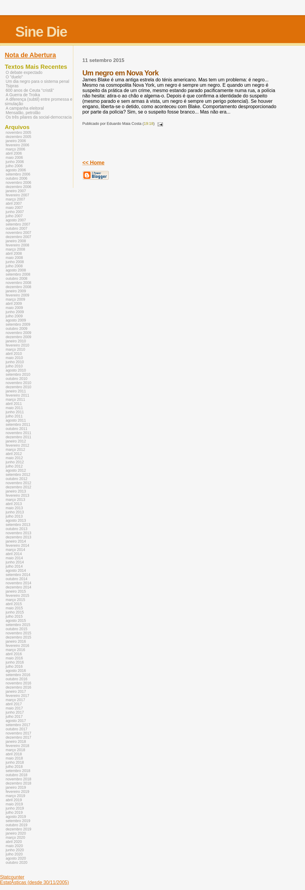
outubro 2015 (16, 629)
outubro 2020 (16, 863)
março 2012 (15, 450)
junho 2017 (15, 712)
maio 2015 (14, 608)
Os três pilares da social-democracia (39, 117)
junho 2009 (15, 312)
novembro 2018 (18, 779)
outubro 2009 (16, 329)
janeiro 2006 (16, 141)
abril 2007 (14, 203)
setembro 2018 (18, 771)
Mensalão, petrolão (23, 113)
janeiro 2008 (16, 241)
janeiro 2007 (16, 191)
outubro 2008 (16, 279)
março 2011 (15, 399)
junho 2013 (15, 512)
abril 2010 (14, 354)
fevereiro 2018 (17, 746)
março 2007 (15, 199)
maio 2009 (14, 308)
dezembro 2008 (18, 287)
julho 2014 (14, 566)
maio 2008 (14, 258)
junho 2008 (15, 262)
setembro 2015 (18, 625)
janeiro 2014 (16, 541)
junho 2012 (15, 462)
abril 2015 (14, 604)
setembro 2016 (18, 675)
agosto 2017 (16, 721)
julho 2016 (14, 666)
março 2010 (15, 349)
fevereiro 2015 (17, 596)
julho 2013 (14, 516)
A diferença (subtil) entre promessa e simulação (38, 101)
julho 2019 (14, 812)
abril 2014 (14, 554)
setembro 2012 (18, 475)
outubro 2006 (16, 178)
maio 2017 (14, 708)
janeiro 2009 (16, 291)
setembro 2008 (18, 274)
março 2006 (15, 149)
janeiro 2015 (16, 591)
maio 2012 (14, 458)
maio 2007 (14, 208)
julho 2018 (14, 767)
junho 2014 (15, 562)
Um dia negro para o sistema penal (37, 81)
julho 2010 (14, 366)
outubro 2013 (16, 529)
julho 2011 (14, 416)
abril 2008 (14, 253)
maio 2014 (14, 558)
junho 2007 (15, 212)
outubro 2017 (16, 729)
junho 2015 (15, 612)
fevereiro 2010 (17, 345)
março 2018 (15, 750)
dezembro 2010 (18, 387)
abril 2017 (14, 704)
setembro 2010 (18, 374)
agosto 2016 (16, 671)
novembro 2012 (18, 483)
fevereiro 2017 (17, 696)
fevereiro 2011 (17, 395)
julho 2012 (14, 466)
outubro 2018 (16, 775)
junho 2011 (15, 412)
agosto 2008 (16, 270)
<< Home (94, 163)
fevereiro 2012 (17, 445)
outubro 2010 (16, 379)
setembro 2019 (18, 821)
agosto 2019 (16, 817)
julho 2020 (14, 854)
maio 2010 (14, 358)
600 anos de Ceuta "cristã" (30, 90)
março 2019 (15, 796)
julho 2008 (14, 266)
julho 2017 (14, 717)
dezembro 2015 (18, 637)
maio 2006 (14, 158)
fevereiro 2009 (17, 295)
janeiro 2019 (16, 787)
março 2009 (15, 299)
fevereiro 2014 (17, 545)
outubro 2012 (16, 479)
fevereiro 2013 (17, 495)
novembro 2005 (18, 133)
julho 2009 (14, 316)
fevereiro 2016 (17, 646)
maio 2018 (14, 758)
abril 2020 (14, 842)
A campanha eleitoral (25, 108)
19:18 (148, 123)
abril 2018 (14, 754)
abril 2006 (14, 153)
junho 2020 (15, 850)
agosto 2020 (16, 858)
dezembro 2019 (18, 829)
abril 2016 (14, 654)
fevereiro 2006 (17, 145)
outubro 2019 (16, 825)
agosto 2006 (16, 170)
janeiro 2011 (16, 391)
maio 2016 (14, 658)
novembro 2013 (18, 533)
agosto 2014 (16, 571)
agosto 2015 (16, 621)
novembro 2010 (18, 383)
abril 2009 (14, 304)
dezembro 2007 (18, 237)
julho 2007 (14, 216)
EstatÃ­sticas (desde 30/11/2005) (34, 882)
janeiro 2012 (16, 441)
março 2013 (15, 500)
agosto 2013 (16, 520)
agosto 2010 (16, 370)
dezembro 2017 (18, 737)
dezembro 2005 (18, 137)
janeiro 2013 (16, 491)
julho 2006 (14, 166)
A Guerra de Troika (23, 95)
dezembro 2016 (18, 687)
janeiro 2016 (16, 641)
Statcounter (12, 877)
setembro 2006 (18, 174)
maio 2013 (14, 508)
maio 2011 (14, 408)
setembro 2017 (18, 725)
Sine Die (41, 32)
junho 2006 (15, 162)
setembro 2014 (18, 575)
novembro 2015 (18, 633)
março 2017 (15, 700)
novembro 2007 (18, 233)
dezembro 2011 (18, 437)
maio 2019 (14, 804)
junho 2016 (15, 662)
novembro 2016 (18, 683)
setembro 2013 (18, 525)
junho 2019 (15, 808)
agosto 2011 (16, 420)
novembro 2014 (18, 583)
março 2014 (15, 550)
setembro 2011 (18, 425)
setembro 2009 (18, 324)
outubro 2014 (16, 579)
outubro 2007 (16, 228)
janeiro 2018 (16, 742)
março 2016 (15, 650)
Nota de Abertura (30, 55)
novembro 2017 (18, 733)
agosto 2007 (16, 220)
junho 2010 (15, 362)
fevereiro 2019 (17, 792)
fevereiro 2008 (17, 245)
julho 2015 (14, 616)
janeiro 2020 (16, 833)
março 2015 (15, 600)
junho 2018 (15, 762)
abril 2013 (14, 504)
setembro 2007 (18, 224)
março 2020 (15, 837)
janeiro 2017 (16, 691)
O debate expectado (24, 72)
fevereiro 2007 (17, 195)
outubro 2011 (16, 429)
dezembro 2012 (18, 487)
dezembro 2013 (18, 537)
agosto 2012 (16, 470)
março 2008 (15, 249)
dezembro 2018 (18, 783)
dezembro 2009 (18, 337)
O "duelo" (14, 77)
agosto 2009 (16, 320)
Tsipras (12, 86)
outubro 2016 (16, 679)
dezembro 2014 (18, 587)
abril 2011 (14, 404)
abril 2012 (14, 454)
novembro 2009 (18, 333)
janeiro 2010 (16, 341)
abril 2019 (14, 800)
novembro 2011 (18, 433)
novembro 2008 (18, 283)
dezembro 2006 (18, 187)
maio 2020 (14, 846)
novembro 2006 (18, 183)
